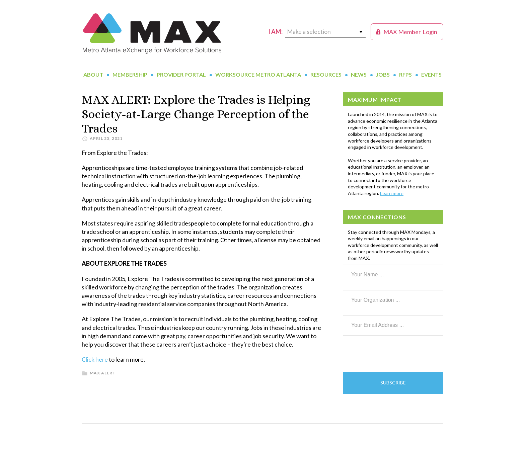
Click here (95, 359)
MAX (152, 33)
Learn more (391, 193)
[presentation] (394, 354)
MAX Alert (103, 372)
